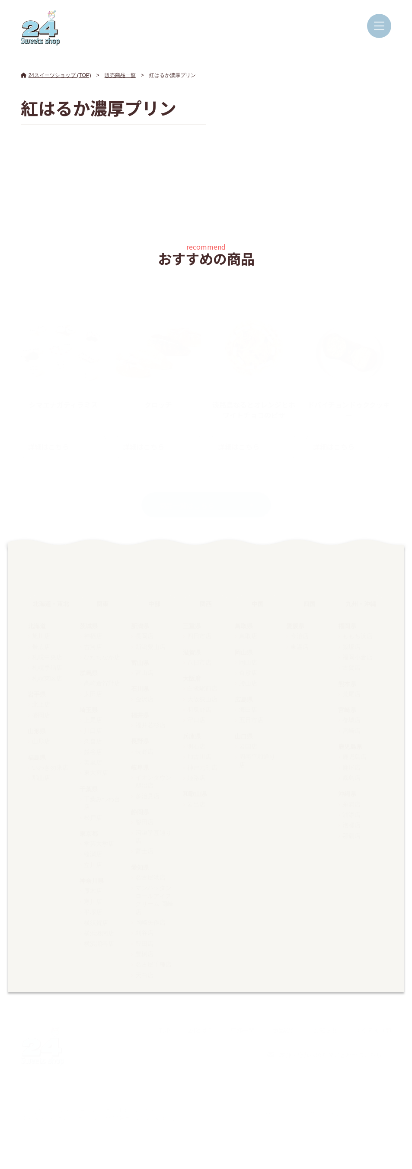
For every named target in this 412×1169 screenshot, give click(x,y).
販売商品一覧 (120, 75)
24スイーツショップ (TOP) (56, 75)
